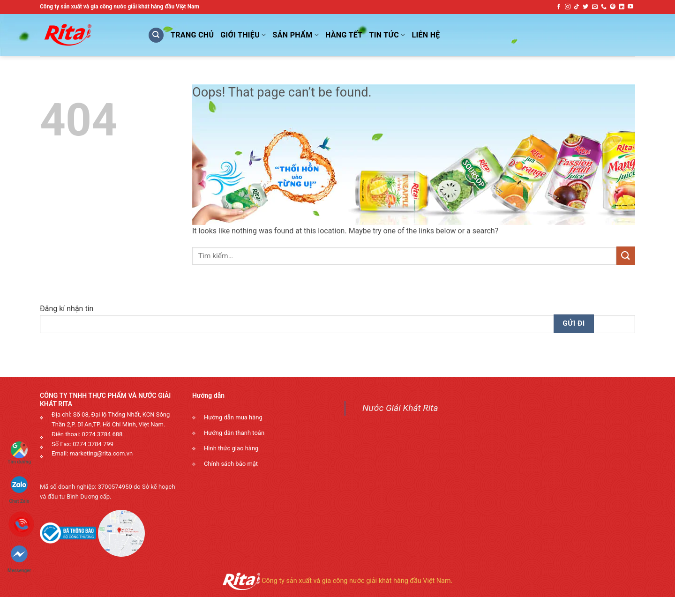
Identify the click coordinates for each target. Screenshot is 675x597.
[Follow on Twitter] (585, 7)
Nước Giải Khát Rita (400, 408)
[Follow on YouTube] (630, 7)
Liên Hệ (426, 34)
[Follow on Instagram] (567, 7)
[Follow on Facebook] (559, 7)
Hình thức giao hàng (231, 448)
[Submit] (625, 255)
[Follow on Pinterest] (612, 7)
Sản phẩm (296, 35)
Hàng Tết (344, 34)
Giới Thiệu (243, 35)
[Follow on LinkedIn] (621, 7)
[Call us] (604, 7)
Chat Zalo (19, 485)
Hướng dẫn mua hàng (233, 417)
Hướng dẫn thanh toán (234, 432)
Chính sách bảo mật (231, 463)
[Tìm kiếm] (156, 35)
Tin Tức (387, 35)
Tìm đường (19, 452)
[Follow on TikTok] (576, 7)
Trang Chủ (192, 34)
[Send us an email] (595, 7)
